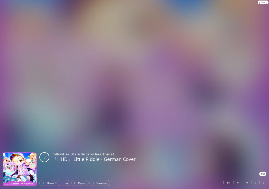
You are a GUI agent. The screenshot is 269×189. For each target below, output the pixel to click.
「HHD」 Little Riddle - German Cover (94, 159)
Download (99, 183)
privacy (263, 2)
